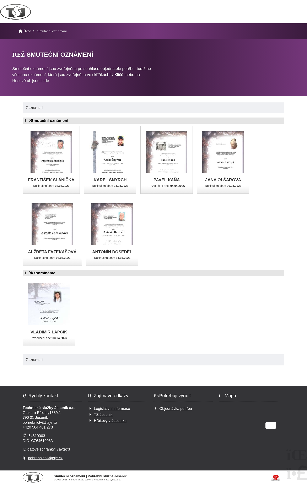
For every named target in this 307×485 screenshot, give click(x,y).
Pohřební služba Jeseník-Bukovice (70, 26)
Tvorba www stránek (275, 478)
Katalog (134, 12)
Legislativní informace (112, 409)
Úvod (31, 12)
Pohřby (60, 12)
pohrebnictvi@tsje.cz (45, 458)
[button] (277, 4)
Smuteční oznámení (176, 12)
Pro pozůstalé (96, 12)
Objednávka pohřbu (175, 409)
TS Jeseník (103, 415)
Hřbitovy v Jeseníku (110, 421)
